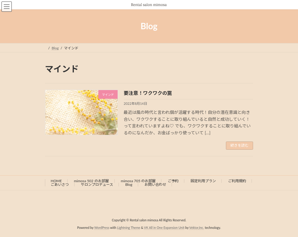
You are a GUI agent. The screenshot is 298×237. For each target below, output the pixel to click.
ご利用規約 (237, 181)
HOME (56, 181)
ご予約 (173, 181)
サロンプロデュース (97, 184)
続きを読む (239, 145)
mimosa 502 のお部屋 (91, 181)
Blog (128, 184)
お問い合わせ (155, 184)
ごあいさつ (60, 184)
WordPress (101, 227)
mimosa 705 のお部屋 (138, 181)
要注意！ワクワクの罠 (148, 93)
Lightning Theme (128, 227)
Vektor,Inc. (196, 227)
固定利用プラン (203, 181)
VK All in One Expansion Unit (164, 227)
